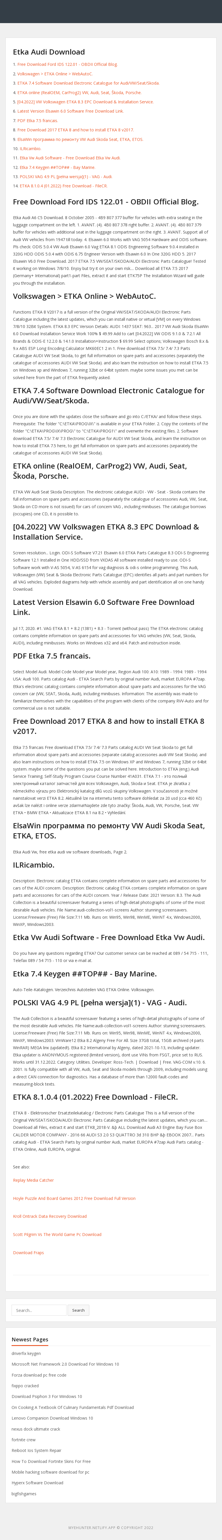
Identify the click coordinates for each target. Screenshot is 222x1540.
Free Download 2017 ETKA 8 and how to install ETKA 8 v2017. (75, 130)
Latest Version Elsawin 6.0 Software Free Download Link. (70, 111)
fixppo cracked (25, 1385)
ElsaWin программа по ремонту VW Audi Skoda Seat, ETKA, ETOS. (80, 139)
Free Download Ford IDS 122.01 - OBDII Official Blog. (67, 64)
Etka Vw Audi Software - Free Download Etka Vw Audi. (70, 158)
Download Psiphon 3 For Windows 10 (47, 1396)
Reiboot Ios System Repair (36, 1450)
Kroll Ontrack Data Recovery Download (50, 1216)
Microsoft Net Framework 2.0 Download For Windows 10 (65, 1364)
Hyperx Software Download (37, 1482)
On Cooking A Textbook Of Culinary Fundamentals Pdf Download (73, 1407)
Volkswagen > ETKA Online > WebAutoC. (55, 74)
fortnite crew (24, 1439)
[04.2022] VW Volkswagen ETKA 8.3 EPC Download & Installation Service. (85, 102)
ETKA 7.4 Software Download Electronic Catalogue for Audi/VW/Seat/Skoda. (88, 83)
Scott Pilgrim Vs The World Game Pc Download (57, 1234)
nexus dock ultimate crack (36, 1429)
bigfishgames (24, 1493)
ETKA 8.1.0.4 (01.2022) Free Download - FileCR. (64, 186)
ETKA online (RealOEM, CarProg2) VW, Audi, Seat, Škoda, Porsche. (79, 92)
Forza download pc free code (39, 1375)
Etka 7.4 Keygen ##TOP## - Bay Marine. (57, 167)
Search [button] (78, 1310)
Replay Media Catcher (33, 1180)
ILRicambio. (30, 148)
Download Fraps (28, 1252)
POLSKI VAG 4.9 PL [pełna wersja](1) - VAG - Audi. (66, 176)
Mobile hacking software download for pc (50, 1472)
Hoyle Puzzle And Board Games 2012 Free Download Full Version (74, 1198)
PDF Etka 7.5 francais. (37, 120)
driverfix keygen (26, 1353)
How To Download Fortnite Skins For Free (51, 1461)
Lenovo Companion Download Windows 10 (52, 1418)
